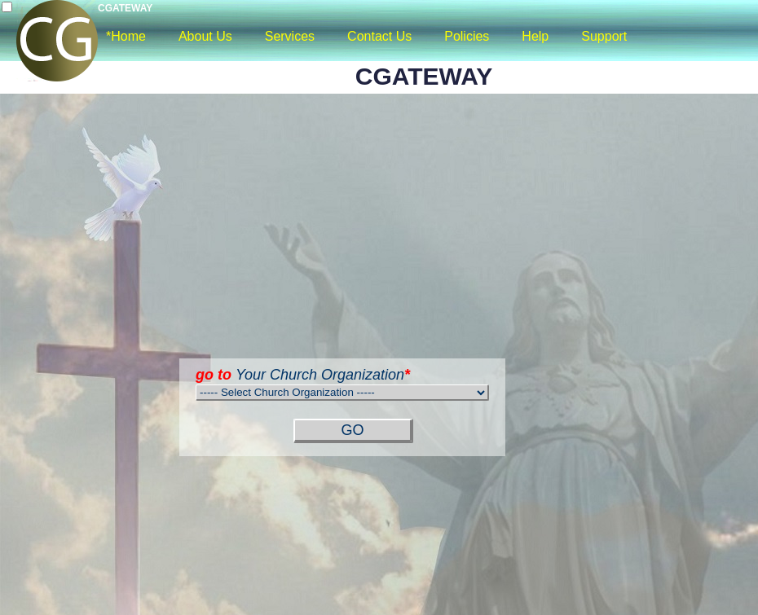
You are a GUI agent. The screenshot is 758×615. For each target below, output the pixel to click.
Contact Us (379, 36)
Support (604, 36)
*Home (126, 36)
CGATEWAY (125, 8)
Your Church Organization (303, 375)
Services (290, 36)
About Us (205, 36)
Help (535, 36)
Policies (466, 36)
